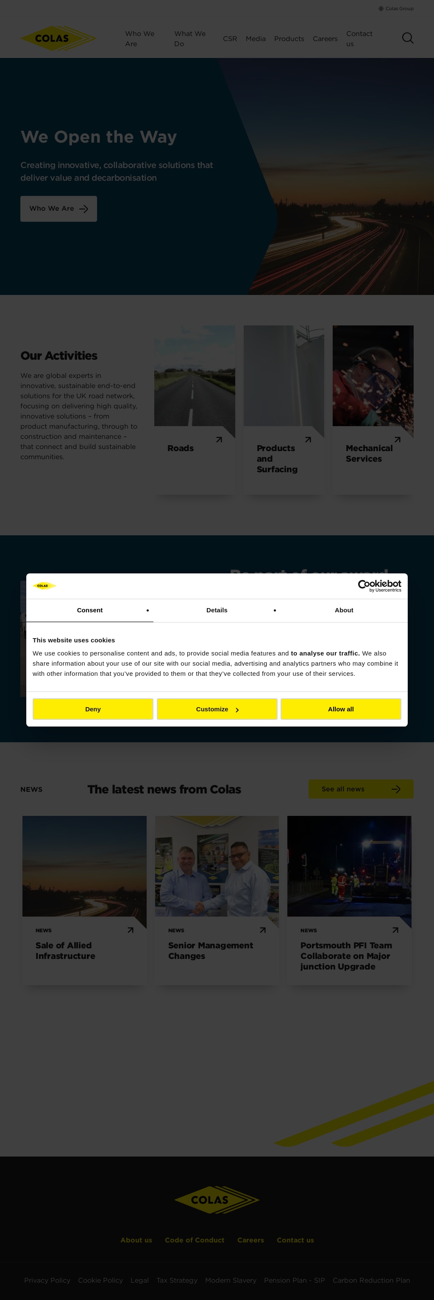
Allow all (341, 709)
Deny (93, 709)
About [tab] (344, 610)
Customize (217, 709)
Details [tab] (217, 610)
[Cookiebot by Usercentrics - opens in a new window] (364, 586)
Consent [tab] (90, 610)
